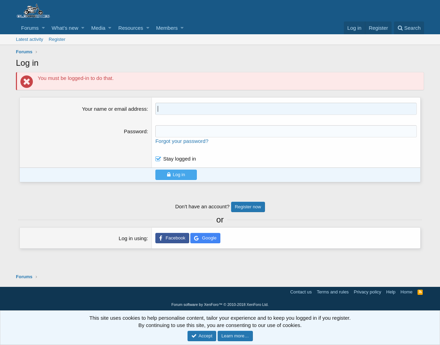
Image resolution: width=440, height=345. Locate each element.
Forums (30, 28)
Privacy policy (367, 291)
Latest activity (29, 39)
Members (167, 28)
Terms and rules (333, 291)
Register (57, 39)
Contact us (301, 291)
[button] (43, 27)
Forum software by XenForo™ (220, 304)
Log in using (133, 238)
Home (407, 291)
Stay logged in (179, 159)
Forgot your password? (181, 141)
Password (135, 131)
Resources (130, 28)
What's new (65, 28)
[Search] (409, 27)
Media (98, 28)
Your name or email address (114, 109)
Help (391, 291)
